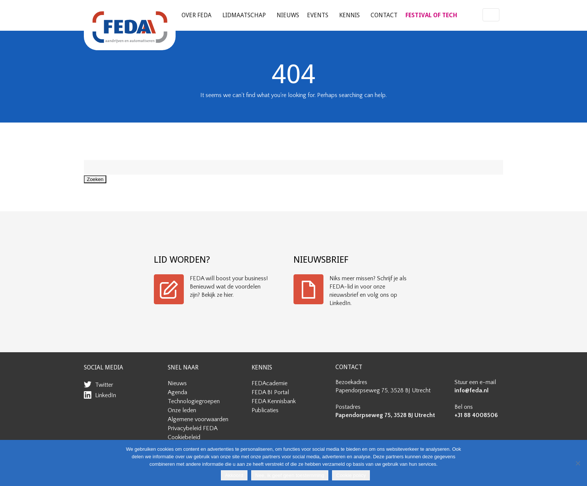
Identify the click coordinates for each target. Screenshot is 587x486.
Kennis (349, 15)
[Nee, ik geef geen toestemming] (577, 463)
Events (317, 15)
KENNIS (262, 367)
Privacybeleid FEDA (193, 428)
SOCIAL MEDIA (103, 367)
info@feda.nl (471, 390)
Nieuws (288, 15)
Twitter (104, 384)
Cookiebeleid (184, 437)
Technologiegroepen (194, 401)
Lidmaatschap (244, 15)
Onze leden (182, 410)
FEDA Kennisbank (274, 401)
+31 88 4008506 (476, 415)
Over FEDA (197, 15)
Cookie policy (351, 475)
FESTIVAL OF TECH (431, 15)
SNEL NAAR (183, 367)
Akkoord (234, 475)
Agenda (177, 392)
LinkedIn (105, 395)
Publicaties (265, 410)
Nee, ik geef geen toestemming (289, 475)
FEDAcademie (270, 383)
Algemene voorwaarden (198, 419)
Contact (384, 15)
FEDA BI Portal (270, 392)
